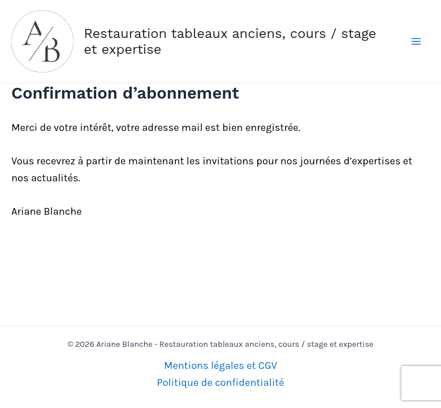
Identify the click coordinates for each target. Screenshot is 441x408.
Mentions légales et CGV (220, 365)
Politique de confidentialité (220, 382)
